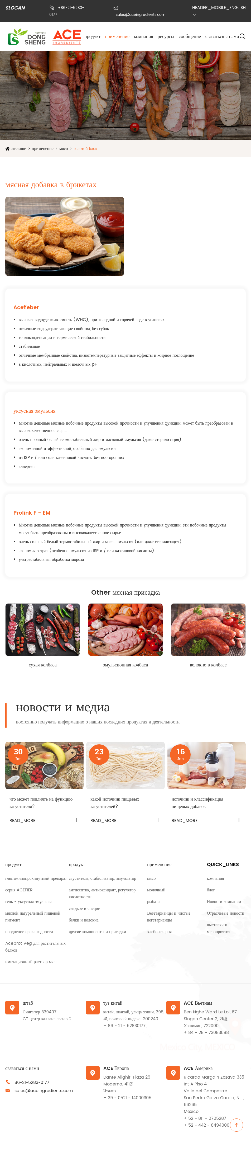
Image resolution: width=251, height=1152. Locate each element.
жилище (18, 148)
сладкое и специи (84, 908)
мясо (63, 148)
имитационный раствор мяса (31, 961)
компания (143, 36)
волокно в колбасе (208, 665)
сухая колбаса (43, 665)
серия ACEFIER (19, 890)
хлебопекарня (159, 931)
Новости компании (224, 901)
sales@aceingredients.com (140, 15)
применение (117, 36)
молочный (156, 890)
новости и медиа (63, 707)
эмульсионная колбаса (125, 665)
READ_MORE (22, 820)
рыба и (153, 901)
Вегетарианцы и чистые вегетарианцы (168, 917)
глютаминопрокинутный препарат (36, 878)
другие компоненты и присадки (97, 931)
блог (211, 890)
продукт (92, 36)
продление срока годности (29, 931)
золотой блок (85, 148)
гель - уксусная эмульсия (28, 901)
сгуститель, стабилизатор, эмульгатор (102, 878)
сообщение (190, 36)
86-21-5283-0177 (32, 1082)
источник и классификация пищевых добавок (197, 803)
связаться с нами (222, 36)
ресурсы (166, 36)
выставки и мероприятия (218, 928)
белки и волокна (84, 920)
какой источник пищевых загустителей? (114, 803)
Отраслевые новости (225, 913)
